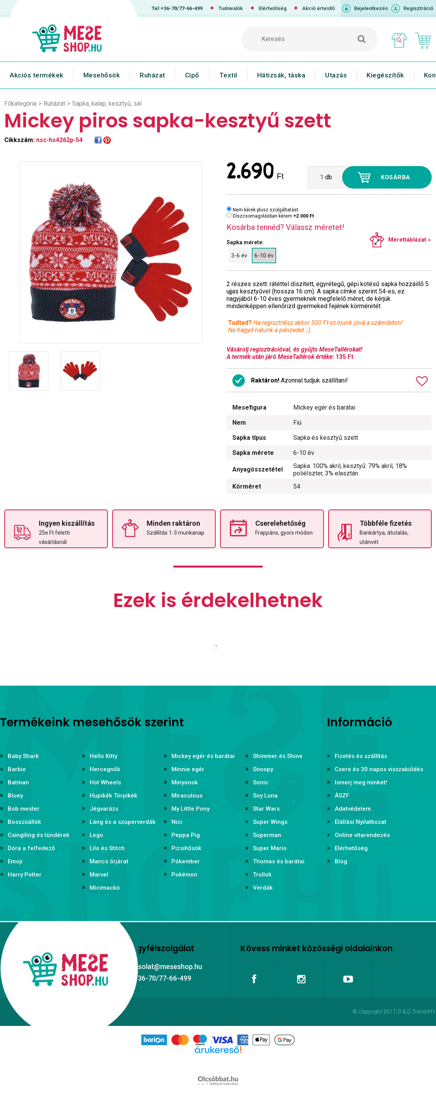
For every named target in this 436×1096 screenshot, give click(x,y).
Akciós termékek (37, 75)
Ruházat (152, 75)
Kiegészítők (385, 75)
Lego (96, 835)
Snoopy (263, 769)
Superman (267, 835)
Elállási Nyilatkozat (360, 821)
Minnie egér (187, 769)
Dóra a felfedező (31, 848)
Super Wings (270, 821)
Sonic (260, 782)
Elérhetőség (273, 8)
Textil (228, 75)
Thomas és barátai (279, 861)
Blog (341, 861)
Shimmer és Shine (278, 756)
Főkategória (20, 103)
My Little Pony (190, 808)
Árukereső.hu (217, 1062)
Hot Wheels (105, 782)
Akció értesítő (318, 8)
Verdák (263, 887)
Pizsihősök (186, 848)
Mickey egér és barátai (203, 756)
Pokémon (184, 874)
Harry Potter (25, 874)
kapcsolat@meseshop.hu (162, 966)
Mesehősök (101, 75)
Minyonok (184, 782)
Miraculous (186, 795)
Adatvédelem (353, 808)
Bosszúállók (24, 821)
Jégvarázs (104, 808)
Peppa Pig (185, 835)
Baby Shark (23, 756)
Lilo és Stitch (107, 848)
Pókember (185, 861)
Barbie (17, 769)
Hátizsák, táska (281, 75)
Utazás (336, 75)
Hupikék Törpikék (113, 795)
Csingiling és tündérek (38, 835)
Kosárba (395, 177)
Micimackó (105, 887)
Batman (18, 782)
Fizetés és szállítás (361, 756)
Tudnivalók (230, 8)
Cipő (192, 75)
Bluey (15, 795)
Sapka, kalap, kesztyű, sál (107, 103)
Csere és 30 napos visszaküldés (379, 769)
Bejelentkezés (371, 8)
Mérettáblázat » (409, 239)
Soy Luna (265, 795)
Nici (176, 821)
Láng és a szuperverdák (123, 821)
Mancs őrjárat (109, 861)
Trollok (262, 874)
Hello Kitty (103, 756)
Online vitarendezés (362, 835)
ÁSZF (342, 795)
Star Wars (266, 808)
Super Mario (270, 848)
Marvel (99, 874)
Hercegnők (105, 769)
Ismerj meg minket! (361, 782)
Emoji (15, 861)
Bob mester (24, 808)
